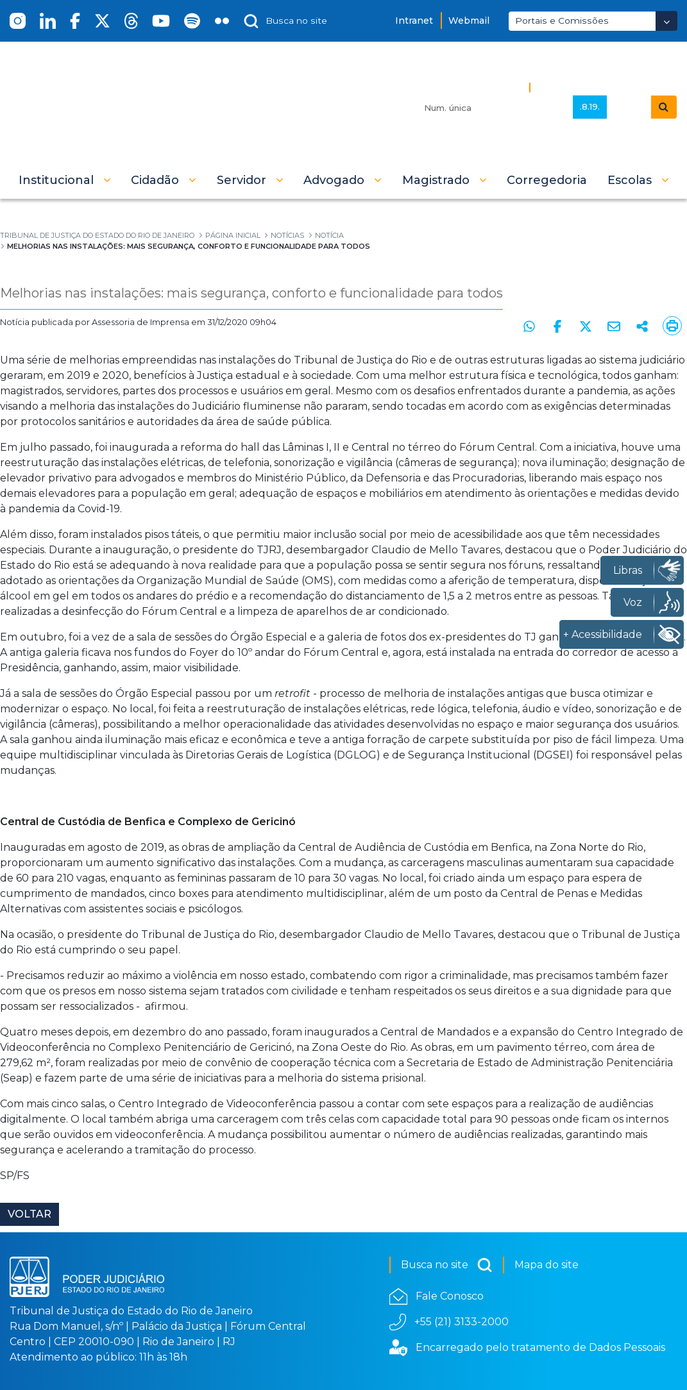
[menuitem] (547, 180)
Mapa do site (546, 1265)
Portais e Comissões (562, 20)
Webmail (468, 20)
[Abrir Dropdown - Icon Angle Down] (666, 21)
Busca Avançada (579, 87)
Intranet (414, 20)
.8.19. (590, 106)
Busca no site (447, 1265)
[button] (65, 180)
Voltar (29, 1214)
